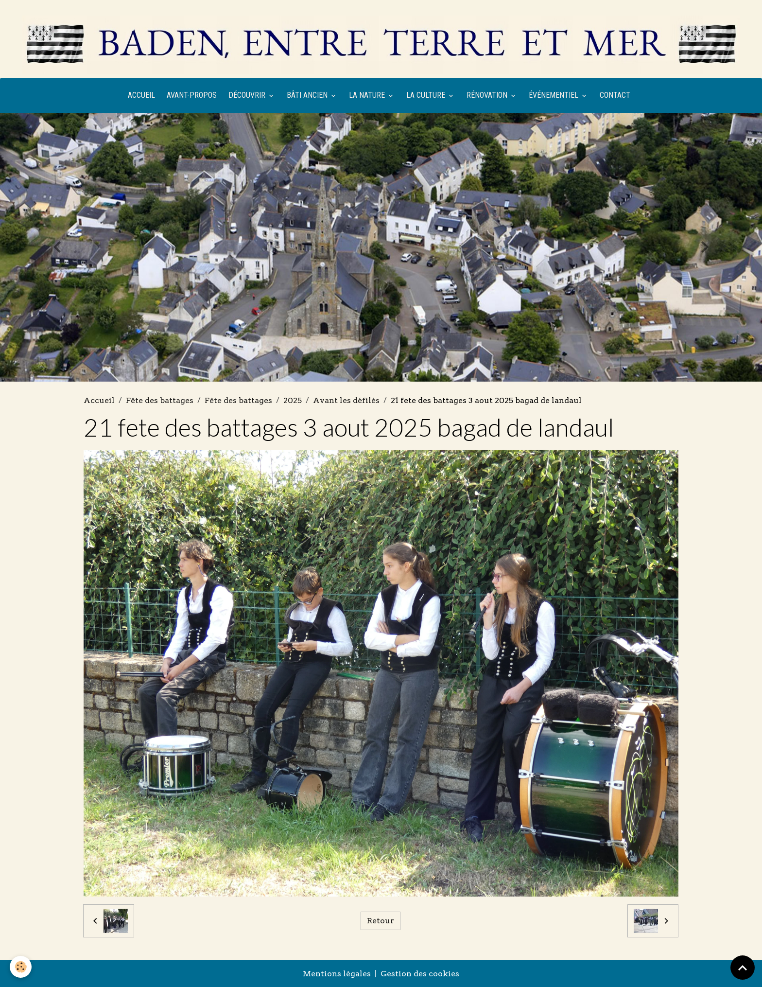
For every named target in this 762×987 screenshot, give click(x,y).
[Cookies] (21, 967)
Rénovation (488, 95)
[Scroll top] (742, 967)
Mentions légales (337, 973)
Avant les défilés (346, 400)
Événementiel (554, 95)
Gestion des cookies (420, 973)
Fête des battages (159, 400)
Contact (615, 95)
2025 (292, 400)
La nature (368, 95)
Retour (380, 920)
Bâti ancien (308, 95)
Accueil (141, 95)
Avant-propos (192, 95)
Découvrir (247, 95)
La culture (426, 95)
